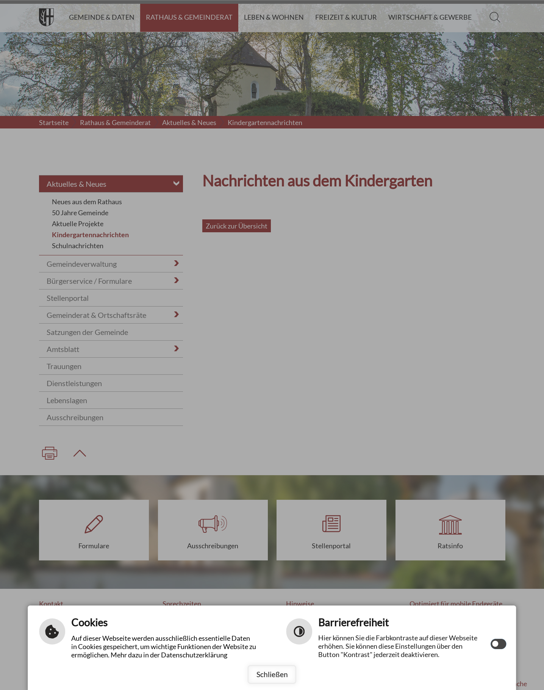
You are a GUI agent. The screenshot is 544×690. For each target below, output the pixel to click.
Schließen (272, 674)
